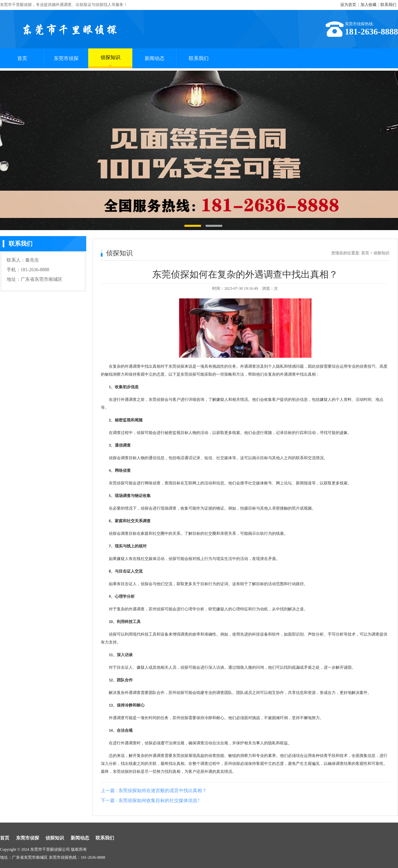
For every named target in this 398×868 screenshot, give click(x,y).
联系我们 (388, 4)
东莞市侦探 (66, 58)
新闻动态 (155, 58)
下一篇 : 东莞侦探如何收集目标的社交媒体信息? (150, 800)
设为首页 (348, 4)
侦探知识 (110, 60)
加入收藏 (368, 4)
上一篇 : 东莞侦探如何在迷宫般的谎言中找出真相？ (154, 790)
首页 (22, 58)
